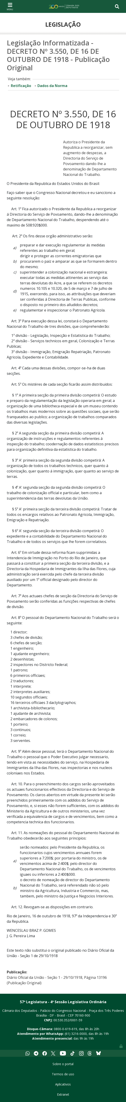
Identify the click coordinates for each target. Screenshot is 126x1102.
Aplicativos (63, 1084)
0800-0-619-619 (65, 1029)
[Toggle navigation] (10, 6)
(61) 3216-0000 (76, 1033)
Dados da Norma (52, 85)
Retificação (21, 85)
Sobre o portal (63, 1064)
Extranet (63, 1094)
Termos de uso (63, 1074)
